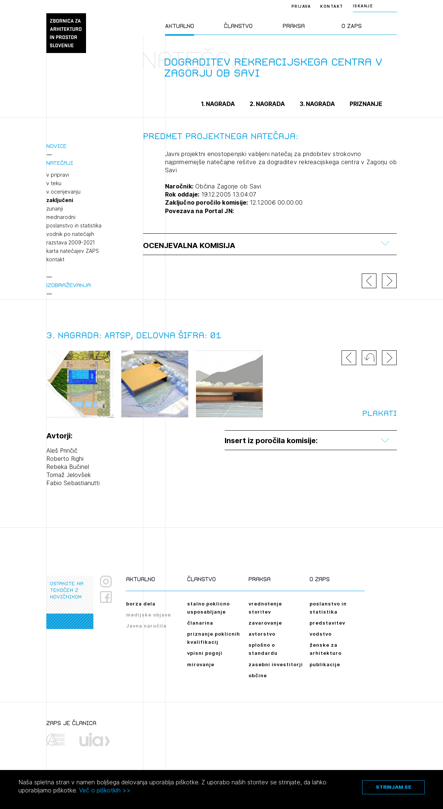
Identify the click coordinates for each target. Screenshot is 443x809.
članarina (200, 622)
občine (258, 675)
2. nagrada (267, 104)
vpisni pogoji (204, 653)
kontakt (55, 259)
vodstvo (321, 633)
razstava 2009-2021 (70, 242)
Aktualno (179, 25)
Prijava (301, 6)
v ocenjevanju (63, 191)
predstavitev (327, 622)
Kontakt (331, 6)
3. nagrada (317, 104)
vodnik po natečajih (70, 234)
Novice (56, 146)
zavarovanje (265, 622)
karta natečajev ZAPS (72, 251)
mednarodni (60, 217)
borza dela (141, 603)
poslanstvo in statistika (73, 225)
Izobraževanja (68, 285)
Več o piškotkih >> (105, 790)
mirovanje (200, 664)
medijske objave (148, 614)
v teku (53, 183)
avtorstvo (262, 633)
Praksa (294, 25)
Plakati (379, 413)
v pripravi (57, 175)
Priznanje (366, 104)
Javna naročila (146, 625)
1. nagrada (218, 104)
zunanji (54, 208)
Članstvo (238, 25)
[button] (369, 357)
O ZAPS (352, 25)
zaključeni (59, 200)
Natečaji (59, 163)
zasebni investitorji (276, 664)
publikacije (325, 664)
